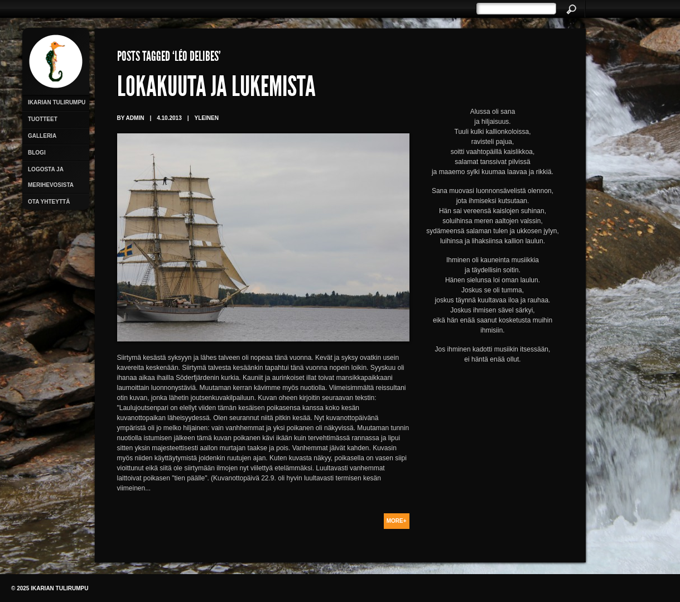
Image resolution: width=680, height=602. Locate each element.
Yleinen (207, 118)
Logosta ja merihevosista (51, 177)
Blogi (37, 153)
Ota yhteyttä (49, 202)
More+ (397, 521)
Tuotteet (42, 119)
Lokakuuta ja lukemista (216, 89)
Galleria (42, 136)
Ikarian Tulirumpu (56, 102)
